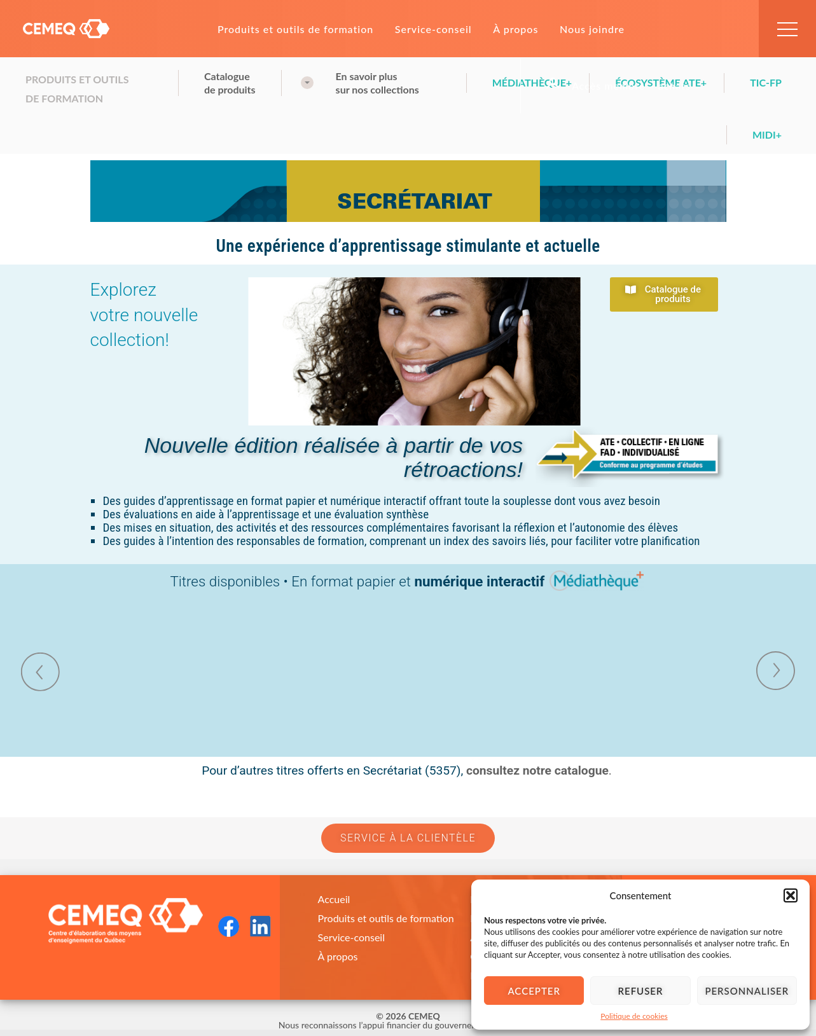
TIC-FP (766, 82)
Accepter (534, 991)
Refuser (640, 991)
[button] (790, 895)
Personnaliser (747, 991)
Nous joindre (592, 29)
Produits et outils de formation (295, 29)
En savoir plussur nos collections (377, 82)
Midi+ (767, 134)
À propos (515, 29)
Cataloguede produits (230, 82)
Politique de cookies (633, 1016)
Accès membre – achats (631, 86)
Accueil (334, 899)
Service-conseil (433, 29)
